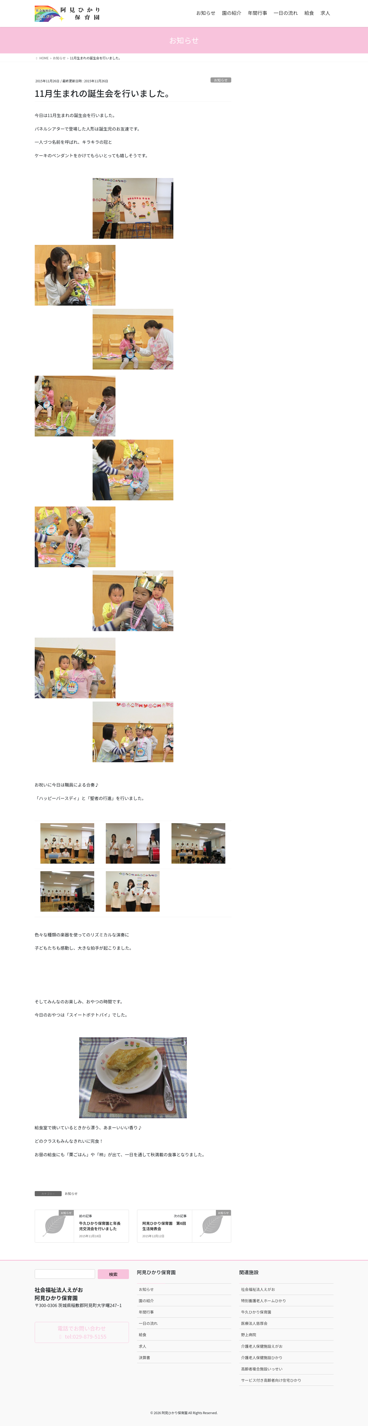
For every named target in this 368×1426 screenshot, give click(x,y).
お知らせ (221, 80)
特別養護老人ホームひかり (263, 1300)
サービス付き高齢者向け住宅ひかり (271, 1380)
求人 (142, 1346)
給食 (142, 1334)
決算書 (144, 1357)
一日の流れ (148, 1323)
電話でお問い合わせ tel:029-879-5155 (82, 1332)
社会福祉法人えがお (258, 1289)
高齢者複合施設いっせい (262, 1369)
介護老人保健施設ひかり (262, 1357)
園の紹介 (146, 1300)
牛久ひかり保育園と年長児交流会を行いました (100, 1225)
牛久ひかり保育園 (256, 1312)
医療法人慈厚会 (254, 1323)
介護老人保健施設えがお (262, 1346)
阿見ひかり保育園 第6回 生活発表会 (166, 1225)
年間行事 (146, 1312)
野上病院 (248, 1334)
